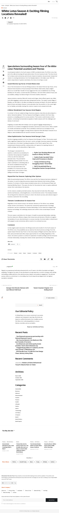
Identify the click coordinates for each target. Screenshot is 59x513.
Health (17, 402)
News (24, 253)
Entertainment (18, 395)
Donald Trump (23, 462)
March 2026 (18, 376)
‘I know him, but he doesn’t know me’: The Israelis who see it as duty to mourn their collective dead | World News (22, 448)
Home (3, 5)
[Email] (5, 18)
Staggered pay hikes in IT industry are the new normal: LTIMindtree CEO (29, 348)
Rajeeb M (10, 22)
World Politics (18, 419)
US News (45, 462)
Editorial (17, 393)
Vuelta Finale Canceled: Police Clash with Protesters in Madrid (42, 158)
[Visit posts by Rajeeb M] (4, 23)
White (40, 253)
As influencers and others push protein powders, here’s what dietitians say (28, 345)
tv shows (35, 253)
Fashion (17, 397)
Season (29, 253)
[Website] (56, 267)
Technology (18, 410)
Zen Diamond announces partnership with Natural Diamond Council (29, 337)
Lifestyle (7, 5)
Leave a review (50, 297)
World (16, 417)
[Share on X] (3, 18)
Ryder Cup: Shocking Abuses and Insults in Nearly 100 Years (43, 153)
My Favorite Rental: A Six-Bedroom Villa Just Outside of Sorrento (28, 341)
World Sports (18, 421)
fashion (53, 462)
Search (40, 305)
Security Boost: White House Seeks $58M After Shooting (50, 445)
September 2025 (19, 379)
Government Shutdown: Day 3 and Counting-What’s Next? (8, 446)
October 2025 (18, 378)
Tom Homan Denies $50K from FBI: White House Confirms (36, 445)
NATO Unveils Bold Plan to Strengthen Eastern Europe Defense (43, 167)
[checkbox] (2, 503)
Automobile (18, 389)
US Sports (17, 415)
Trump (38, 462)
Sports (17, 408)
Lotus (20, 253)
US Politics (18, 412)
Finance (17, 400)
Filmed (15, 253)
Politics (17, 406)
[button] (46, 1)
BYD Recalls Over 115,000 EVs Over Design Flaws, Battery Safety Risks (29, 352)
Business (17, 391)
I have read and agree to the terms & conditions (14, 503)
